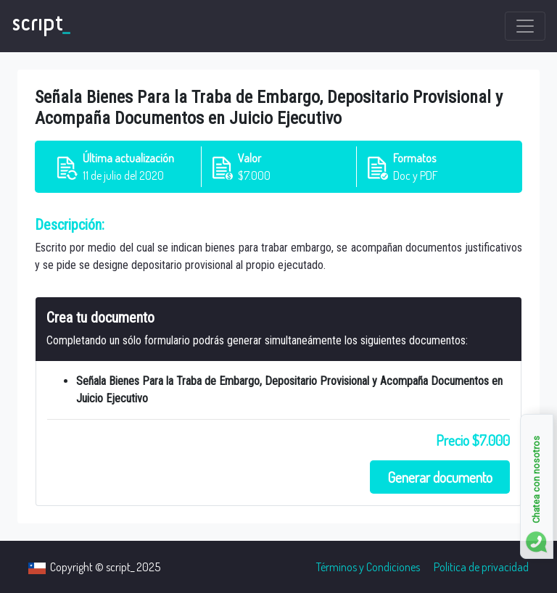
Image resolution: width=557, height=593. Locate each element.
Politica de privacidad (481, 567)
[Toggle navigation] (525, 26)
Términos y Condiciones (368, 567)
